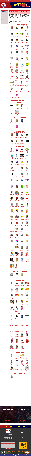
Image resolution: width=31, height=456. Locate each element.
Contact (22, 437)
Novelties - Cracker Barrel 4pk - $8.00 (27, 292)
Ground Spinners (3, 18)
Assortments (3, 16)
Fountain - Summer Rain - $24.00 (17, 244)
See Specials (23, 420)
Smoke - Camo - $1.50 (22, 79)
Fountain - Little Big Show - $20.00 (17, 200)
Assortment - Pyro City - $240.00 (11, 143)
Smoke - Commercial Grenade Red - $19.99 (22, 331)
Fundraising (23, 433)
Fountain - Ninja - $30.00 (12, 219)
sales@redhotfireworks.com (13, 19)
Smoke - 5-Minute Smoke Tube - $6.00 (12, 319)
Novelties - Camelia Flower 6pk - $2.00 (17, 73)
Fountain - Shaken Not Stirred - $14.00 (12, 61)
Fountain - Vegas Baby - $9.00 (27, 255)
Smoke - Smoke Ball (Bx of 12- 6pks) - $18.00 (12, 349)
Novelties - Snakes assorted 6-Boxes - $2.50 (22, 304)
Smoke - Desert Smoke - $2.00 (17, 336)
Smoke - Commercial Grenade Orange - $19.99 (27, 325)
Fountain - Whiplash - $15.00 (22, 261)
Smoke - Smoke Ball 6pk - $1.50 (17, 349)
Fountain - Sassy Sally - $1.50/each (12, 231)
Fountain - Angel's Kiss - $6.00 (27, 36)
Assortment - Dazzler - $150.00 (17, 137)
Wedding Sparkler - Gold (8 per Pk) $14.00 (17, 114)
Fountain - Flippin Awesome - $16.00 (11, 188)
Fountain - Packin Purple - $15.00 (22, 219)
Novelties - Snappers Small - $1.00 (12, 79)
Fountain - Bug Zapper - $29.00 (27, 164)
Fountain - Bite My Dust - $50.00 (27, 158)
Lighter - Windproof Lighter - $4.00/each (22, 67)
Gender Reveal (3, 15)
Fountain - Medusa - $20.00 (22, 207)
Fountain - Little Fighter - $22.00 (22, 200)
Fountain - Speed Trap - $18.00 (12, 237)
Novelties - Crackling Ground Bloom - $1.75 (17, 298)
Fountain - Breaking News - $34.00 (17, 164)
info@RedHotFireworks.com (8, 436)
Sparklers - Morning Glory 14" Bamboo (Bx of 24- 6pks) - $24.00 (12, 91)
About (23, 436)
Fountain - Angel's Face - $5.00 (12, 158)
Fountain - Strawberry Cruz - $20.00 (12, 244)
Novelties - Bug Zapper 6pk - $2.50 (11, 72)
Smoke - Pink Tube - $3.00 (17, 128)
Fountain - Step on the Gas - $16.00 (27, 237)
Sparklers (2, 21)
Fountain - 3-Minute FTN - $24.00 (17, 152)
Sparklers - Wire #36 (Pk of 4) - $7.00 (12, 98)
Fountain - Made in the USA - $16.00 (12, 207)
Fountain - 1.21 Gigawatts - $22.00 (11, 152)
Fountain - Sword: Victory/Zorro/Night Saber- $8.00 (11, 67)
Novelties (2, 19)
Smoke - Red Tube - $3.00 (27, 342)
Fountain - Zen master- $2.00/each (12, 268)
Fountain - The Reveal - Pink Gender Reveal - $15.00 (17, 123)
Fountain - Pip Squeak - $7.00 (27, 219)
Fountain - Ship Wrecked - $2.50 (17, 60)
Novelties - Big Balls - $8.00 (27, 66)
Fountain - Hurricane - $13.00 (22, 194)
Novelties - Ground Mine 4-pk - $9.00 (22, 297)
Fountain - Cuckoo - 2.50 (12, 48)
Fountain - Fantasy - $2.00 (27, 48)
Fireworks (3, 11)
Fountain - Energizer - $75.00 (22, 48)
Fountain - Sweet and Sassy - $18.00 (22, 60)
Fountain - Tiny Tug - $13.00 (12, 255)
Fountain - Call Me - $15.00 (17, 170)
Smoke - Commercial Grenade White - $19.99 (27, 331)
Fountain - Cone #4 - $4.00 (27, 42)
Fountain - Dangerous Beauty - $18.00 (17, 49)
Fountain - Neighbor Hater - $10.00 (17, 213)
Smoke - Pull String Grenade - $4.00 (27, 79)
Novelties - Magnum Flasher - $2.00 (27, 298)
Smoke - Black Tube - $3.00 (17, 318)
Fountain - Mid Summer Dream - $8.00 (12, 213)
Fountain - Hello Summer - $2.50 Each (17, 195)
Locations (23, 431)
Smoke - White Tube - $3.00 (22, 349)
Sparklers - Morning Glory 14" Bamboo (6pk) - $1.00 (27, 85)
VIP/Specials (23, 432)
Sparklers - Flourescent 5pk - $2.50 (22, 85)
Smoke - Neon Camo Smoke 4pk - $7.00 (27, 337)
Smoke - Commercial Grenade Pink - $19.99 (12, 129)
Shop (23, 429)
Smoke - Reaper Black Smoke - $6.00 (22, 343)
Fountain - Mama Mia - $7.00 (27, 54)
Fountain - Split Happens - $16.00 (22, 237)
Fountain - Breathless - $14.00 (22, 164)
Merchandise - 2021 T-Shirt (12, 378)
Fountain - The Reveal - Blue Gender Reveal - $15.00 (12, 123)
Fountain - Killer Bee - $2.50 (22, 54)
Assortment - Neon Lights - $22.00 (22, 30)
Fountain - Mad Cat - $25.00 (27, 200)
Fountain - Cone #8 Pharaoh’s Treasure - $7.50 (17, 177)
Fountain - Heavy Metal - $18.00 (17, 54)
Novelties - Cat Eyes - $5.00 (22, 72)
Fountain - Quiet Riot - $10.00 (17, 225)
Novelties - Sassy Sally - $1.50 (17, 268)
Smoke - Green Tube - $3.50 (22, 336)
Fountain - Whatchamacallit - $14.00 (17, 67)
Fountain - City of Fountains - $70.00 (22, 170)
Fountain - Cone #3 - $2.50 (22, 42)
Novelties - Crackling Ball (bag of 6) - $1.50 (27, 73)
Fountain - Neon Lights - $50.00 (22, 213)
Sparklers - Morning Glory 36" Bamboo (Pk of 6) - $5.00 (17, 91)
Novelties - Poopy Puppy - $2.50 (12, 303)
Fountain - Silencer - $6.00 (27, 231)
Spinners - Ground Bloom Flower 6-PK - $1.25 (17, 98)
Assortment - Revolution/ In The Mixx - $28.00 (12, 37)
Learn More (7, 420)
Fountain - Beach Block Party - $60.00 (22, 158)
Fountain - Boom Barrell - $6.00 (12, 42)
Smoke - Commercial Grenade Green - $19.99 (22, 325)
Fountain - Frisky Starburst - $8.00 (17, 188)
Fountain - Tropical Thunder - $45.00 (22, 255)
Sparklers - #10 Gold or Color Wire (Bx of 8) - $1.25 (17, 85)
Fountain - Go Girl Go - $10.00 (27, 188)
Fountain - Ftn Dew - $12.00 (11, 54)
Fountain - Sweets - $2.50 (27, 60)
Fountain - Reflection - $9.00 (22, 225)
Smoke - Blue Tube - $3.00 (22, 122)
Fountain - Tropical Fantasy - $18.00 (17, 255)
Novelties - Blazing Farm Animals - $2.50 (27, 286)
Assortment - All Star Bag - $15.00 (12, 30)
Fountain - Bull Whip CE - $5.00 (17, 42)
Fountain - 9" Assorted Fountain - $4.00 (17, 37)
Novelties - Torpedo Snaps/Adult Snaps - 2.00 (16, 79)
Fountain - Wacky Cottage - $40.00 (12, 261)
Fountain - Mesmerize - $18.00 (27, 207)
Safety (23, 435)
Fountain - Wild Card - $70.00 (27, 261)
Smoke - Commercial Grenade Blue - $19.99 (27, 123)
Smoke (2, 20)
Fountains (2, 17)
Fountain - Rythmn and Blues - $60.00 (27, 225)
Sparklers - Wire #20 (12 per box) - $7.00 (27, 91)
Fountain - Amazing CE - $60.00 (22, 37)
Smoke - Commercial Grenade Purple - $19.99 (17, 331)
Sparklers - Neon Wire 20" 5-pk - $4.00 (22, 91)
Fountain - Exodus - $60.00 (22, 182)
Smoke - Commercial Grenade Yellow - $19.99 (12, 337)
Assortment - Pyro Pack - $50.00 (27, 30)
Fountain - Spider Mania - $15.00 (17, 237)
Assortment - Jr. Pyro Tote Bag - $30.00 (17, 30)
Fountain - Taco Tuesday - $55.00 (17, 249)
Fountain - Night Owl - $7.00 (27, 213)
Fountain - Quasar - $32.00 (12, 225)
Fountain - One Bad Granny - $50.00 (17, 219)
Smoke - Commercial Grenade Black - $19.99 (12, 325)
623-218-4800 (8, 434)
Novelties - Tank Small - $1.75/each (11, 309)
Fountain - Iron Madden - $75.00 (27, 194)
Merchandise (3, 22)
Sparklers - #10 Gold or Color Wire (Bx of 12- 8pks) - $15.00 (12, 85)
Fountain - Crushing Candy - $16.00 (22, 177)
